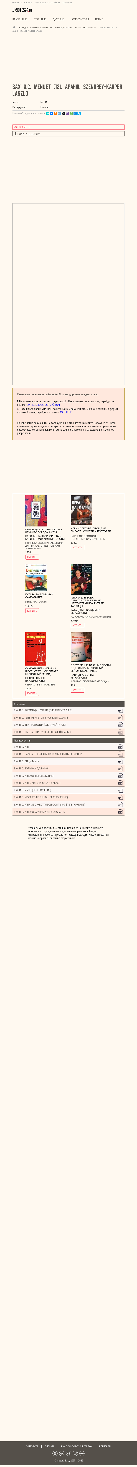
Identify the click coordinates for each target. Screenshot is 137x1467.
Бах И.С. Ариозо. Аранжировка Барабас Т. (39, 811)
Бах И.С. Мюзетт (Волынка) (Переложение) (41, 797)
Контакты (67, 2)
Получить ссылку (28, 133)
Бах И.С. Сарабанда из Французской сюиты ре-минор (48, 754)
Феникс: (31, 684)
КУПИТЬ (32, 557)
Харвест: (77, 536)
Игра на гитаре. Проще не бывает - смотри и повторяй (91, 530)
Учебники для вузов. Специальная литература (44, 545)
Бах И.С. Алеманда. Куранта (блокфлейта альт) (43, 710)
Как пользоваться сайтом (47, 2)
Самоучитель (101, 616)
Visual (43, 602)
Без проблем (46, 684)
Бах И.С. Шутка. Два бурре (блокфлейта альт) (42, 732)
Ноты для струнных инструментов (35, 27)
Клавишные (19, 19)
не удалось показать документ (68, 294)
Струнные (40, 19)
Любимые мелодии (95, 681)
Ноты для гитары (63, 27)
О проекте (17, 2)
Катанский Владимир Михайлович (85, 611)
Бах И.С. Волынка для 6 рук (31, 768)
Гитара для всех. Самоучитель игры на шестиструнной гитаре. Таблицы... (87, 602)
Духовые (58, 19)
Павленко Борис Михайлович (82, 676)
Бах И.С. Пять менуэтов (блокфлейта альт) (41, 717)
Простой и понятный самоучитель (88, 537)
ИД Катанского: (81, 616)
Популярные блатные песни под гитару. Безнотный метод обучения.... (91, 668)
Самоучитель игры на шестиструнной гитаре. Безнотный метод (42, 671)
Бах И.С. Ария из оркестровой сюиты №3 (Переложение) (49, 804)
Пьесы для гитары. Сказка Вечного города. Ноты (43, 531)
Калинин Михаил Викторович (45, 538)
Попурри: (32, 602)
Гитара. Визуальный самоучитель (39, 596)
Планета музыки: (37, 542)
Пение (99, 19)
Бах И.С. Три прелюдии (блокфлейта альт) (40, 724)
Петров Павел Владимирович (35, 679)
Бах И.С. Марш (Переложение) (32, 790)
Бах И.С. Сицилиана (26, 761)
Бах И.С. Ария (22, 746)
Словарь (28, 2)
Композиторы (80, 19)
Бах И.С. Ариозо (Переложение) (34, 775)
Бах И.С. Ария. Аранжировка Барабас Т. (37, 782)
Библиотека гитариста (85, 27)
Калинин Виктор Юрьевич (43, 536)
